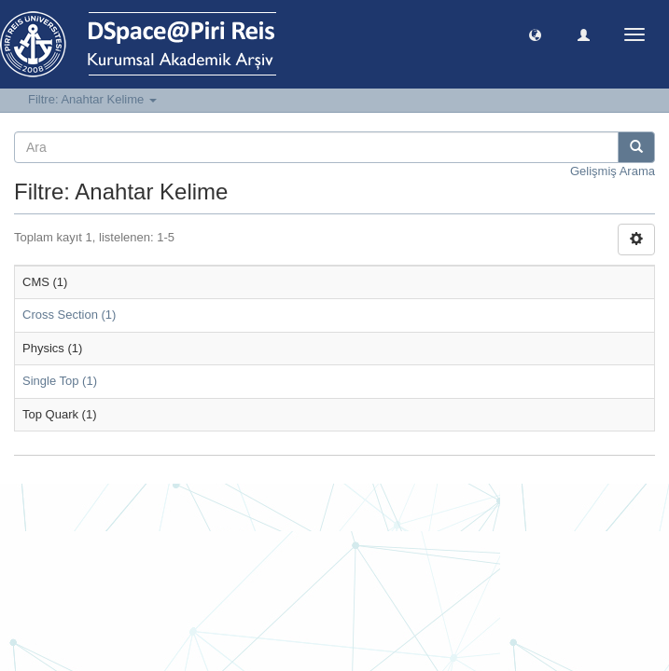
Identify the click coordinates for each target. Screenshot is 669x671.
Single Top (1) (59, 381)
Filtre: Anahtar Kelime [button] (92, 99)
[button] (535, 34)
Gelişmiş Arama (612, 171)
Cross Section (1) (69, 315)
